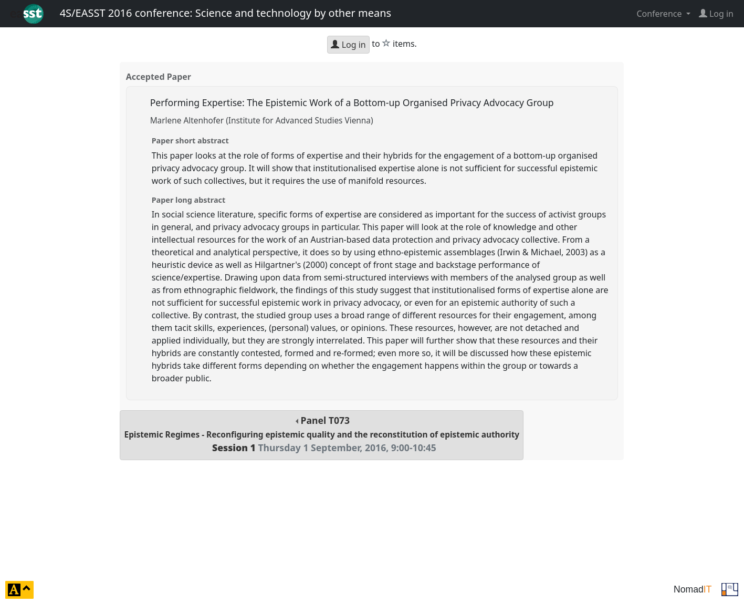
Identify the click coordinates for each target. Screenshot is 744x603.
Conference (660, 13)
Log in (348, 44)
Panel (322, 434)
